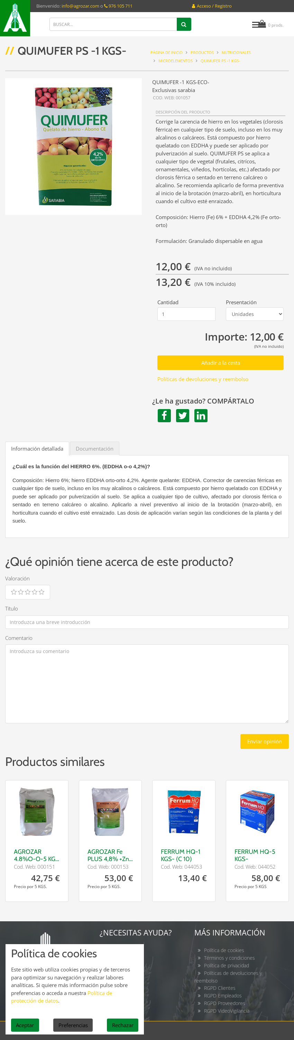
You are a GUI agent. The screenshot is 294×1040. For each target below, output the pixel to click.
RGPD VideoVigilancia (226, 1010)
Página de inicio (166, 52)
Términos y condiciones (229, 958)
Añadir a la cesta (220, 362)
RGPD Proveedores (224, 1003)
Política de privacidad (226, 965)
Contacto (119, 950)
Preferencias (73, 1025)
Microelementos (175, 60)
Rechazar (123, 1025)
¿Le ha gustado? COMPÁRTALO (203, 401)
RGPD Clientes (220, 988)
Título (11, 608)
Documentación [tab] (94, 448)
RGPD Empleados (223, 995)
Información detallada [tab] (37, 448)
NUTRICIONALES (236, 52)
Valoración (17, 578)
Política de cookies (224, 950)
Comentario (19, 637)
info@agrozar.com (80, 6)
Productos (202, 52)
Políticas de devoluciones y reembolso (202, 379)
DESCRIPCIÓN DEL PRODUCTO (183, 112)
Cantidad (167, 302)
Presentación (241, 302)
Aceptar (25, 1025)
